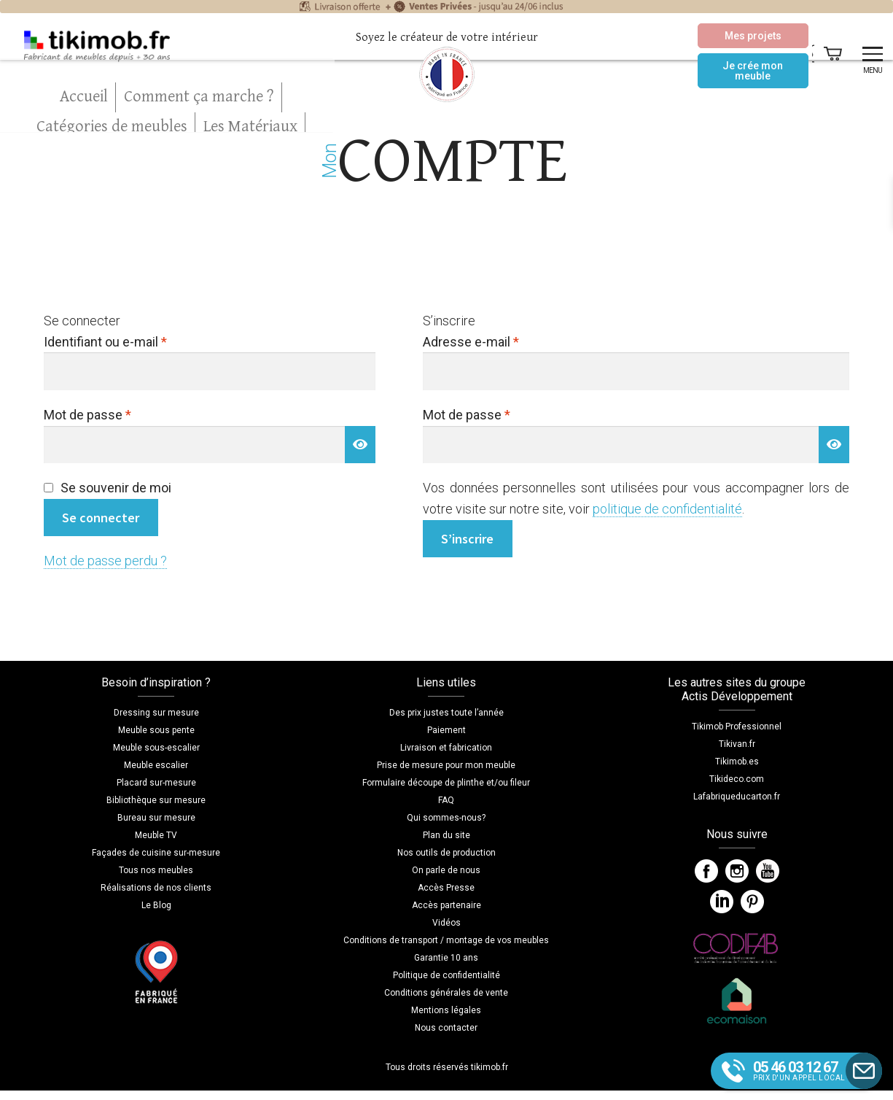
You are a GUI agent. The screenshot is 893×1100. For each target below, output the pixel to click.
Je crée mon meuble (713, 71)
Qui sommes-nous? (446, 818)
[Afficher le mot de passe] (360, 444)
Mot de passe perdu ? (105, 560)
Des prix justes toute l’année (446, 713)
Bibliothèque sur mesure (156, 800)
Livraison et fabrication (446, 748)
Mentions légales (446, 1010)
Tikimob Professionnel (736, 726)
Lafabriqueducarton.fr (736, 796)
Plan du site (446, 835)
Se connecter (100, 517)
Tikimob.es (737, 761)
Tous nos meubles (156, 870)
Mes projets (713, 36)
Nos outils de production (446, 853)
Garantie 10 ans (446, 958)
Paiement (446, 730)
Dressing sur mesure (156, 713)
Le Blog (156, 905)
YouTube (767, 871)
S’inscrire (467, 538)
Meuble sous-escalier (156, 748)
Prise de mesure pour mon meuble (446, 765)
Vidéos (446, 923)
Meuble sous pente (156, 730)
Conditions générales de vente (446, 993)
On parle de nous (446, 870)
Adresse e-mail (501, 340)
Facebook (706, 871)
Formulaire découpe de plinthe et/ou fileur (446, 783)
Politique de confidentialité (446, 975)
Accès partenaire (446, 905)
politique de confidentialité (667, 508)
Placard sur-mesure (156, 783)
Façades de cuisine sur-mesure (156, 853)
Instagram (737, 871)
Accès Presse (446, 888)
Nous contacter (446, 1028)
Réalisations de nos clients (156, 888)
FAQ (446, 800)
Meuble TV (156, 835)
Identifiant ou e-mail (136, 340)
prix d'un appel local (810, 1070)
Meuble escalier (156, 765)
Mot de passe (118, 413)
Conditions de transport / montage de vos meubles (446, 940)
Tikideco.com (736, 779)
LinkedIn (721, 901)
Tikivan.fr (737, 744)
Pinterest (752, 901)
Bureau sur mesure (156, 818)
